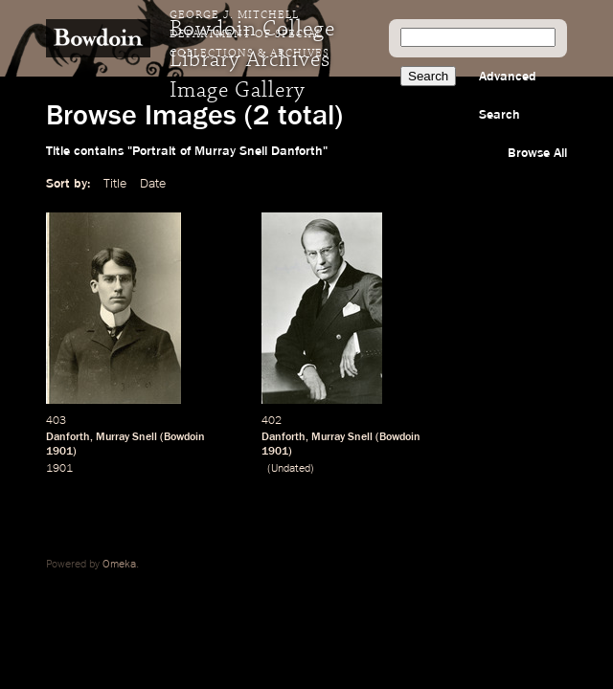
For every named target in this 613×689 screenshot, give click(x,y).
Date (153, 183)
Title (114, 183)
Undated (290, 469)
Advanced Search (507, 96)
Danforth (68, 437)
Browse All (537, 153)
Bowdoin (184, 437)
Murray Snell (126, 437)
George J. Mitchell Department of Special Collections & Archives (249, 34)
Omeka (119, 564)
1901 (59, 451)
